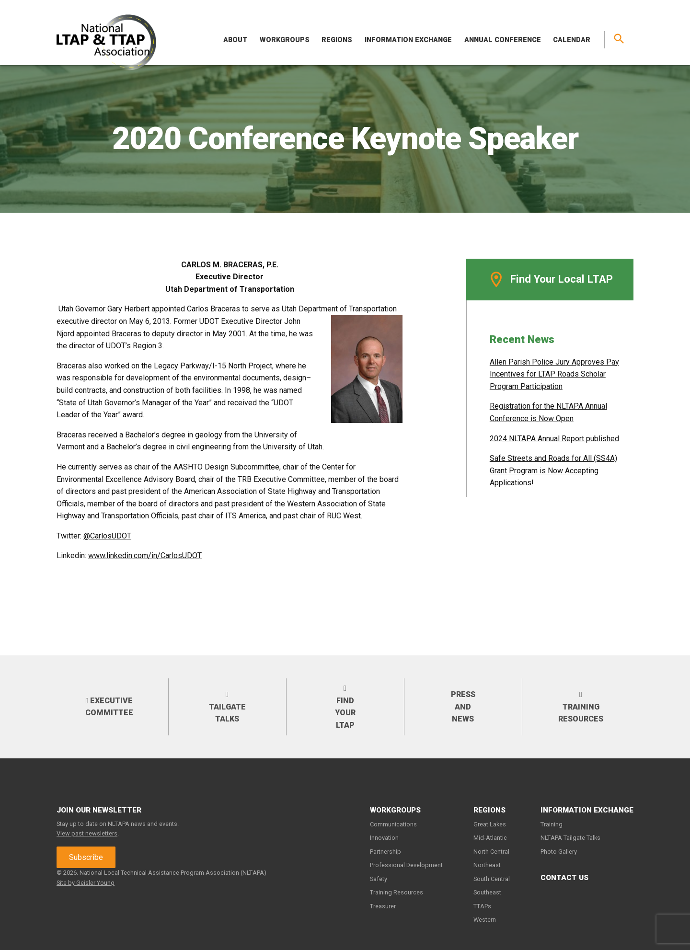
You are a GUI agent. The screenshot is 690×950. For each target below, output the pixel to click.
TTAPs (482, 906)
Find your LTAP (345, 707)
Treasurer (383, 906)
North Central (491, 851)
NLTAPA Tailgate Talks (570, 837)
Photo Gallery (558, 851)
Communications (393, 824)
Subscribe (86, 857)
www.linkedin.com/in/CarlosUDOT (145, 555)
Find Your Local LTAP (550, 279)
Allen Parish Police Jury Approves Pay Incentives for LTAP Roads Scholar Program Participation (554, 374)
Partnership (385, 851)
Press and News (463, 706)
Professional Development (406, 865)
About (235, 40)
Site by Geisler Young (86, 882)
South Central (491, 878)
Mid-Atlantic (490, 837)
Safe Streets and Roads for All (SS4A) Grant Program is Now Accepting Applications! (553, 470)
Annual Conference (502, 40)
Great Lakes (489, 824)
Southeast (487, 892)
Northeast (487, 865)
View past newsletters (87, 833)
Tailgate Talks (227, 706)
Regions (337, 40)
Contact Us (564, 877)
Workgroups (285, 40)
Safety (378, 878)
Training (551, 824)
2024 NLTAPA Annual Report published (554, 438)
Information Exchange (408, 40)
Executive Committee (109, 707)
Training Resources (580, 706)
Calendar (571, 40)
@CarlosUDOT (107, 535)
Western (484, 919)
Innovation (384, 837)
